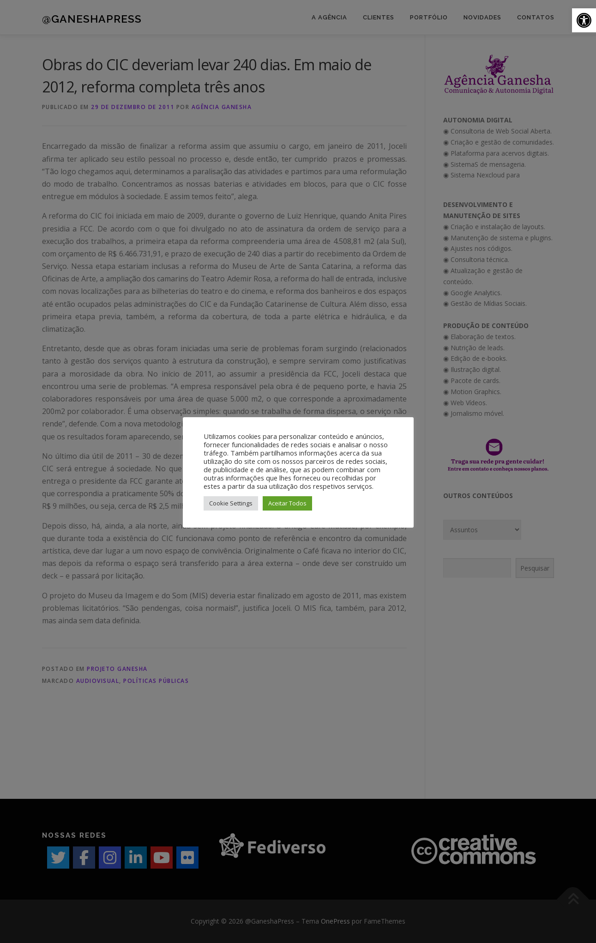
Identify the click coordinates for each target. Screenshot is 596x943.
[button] (584, 20)
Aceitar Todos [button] (287, 503)
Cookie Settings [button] (231, 503)
